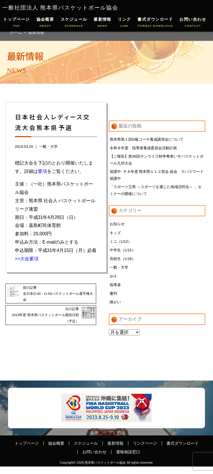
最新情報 (102, 22)
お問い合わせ (192, 22)
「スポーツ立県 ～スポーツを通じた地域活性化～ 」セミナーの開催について (154, 194)
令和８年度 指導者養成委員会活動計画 (146, 148)
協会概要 (45, 22)
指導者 (116, 291)
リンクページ (145, 450)
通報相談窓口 (128, 459)
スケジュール (74, 22)
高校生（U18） (123, 264)
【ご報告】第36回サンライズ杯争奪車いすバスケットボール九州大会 (156, 161)
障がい (116, 309)
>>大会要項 (27, 258)
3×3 (113, 282)
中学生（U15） (123, 255)
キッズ (116, 237)
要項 (42, 171)
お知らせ (118, 228)
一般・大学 (48, 146)
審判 (114, 300)
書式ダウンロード (155, 22)
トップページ (16, 22)
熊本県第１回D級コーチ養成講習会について (149, 139)
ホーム (16, 32)
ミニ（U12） (121, 246)
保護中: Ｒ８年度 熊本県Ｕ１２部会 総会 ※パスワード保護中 (156, 177)
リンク (124, 22)
